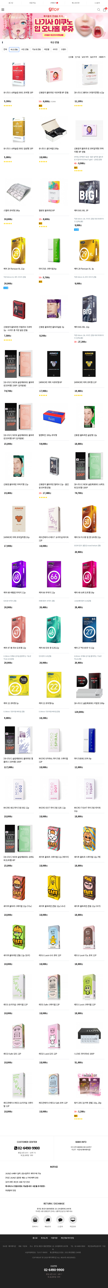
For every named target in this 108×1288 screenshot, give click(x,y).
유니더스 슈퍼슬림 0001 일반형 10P (18, 148)
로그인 (11, 3)
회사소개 (44, 1238)
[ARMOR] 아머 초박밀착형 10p (16, 537)
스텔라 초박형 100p (12, 210)
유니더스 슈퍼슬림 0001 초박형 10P (18, 92)
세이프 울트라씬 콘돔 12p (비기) (87, 906)
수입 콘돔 (25, 49)
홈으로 (35, 1238)
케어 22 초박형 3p (11, 703)
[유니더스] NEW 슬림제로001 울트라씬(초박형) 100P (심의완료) (19, 384)
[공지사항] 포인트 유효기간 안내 (17, 1182)
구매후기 (54, 3)
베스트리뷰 (75, 3)
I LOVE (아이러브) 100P (84, 1053)
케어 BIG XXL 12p (81, 326)
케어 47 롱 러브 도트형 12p (15, 647)
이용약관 (54, 1238)
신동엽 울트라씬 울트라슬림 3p (51, 326)
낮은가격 (85, 57)
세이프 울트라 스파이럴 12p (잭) (87, 856)
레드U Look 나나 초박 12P (50, 955)
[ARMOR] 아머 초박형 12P (85, 382)
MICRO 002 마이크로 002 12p (16, 807)
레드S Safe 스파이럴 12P (49, 1004)
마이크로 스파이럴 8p (48, 268)
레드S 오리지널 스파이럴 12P (16, 1004)
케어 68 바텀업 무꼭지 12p (14, 592)
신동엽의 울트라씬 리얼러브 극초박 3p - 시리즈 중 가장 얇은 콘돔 (18, 328)
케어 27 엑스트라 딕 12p (84, 647)
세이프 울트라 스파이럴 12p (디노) (18, 906)
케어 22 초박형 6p (46, 703)
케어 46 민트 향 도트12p (49, 647)
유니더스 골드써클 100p (49, 148)
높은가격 (93, 57)
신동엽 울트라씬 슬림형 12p (85, 435)
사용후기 (102, 57)
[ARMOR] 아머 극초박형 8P (50, 382)
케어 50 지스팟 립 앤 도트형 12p (87, 537)
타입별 (46, 49)
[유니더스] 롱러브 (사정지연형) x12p (89, 92)
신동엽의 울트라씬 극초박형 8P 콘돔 (53, 92)
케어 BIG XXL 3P (81, 210)
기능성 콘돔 (36, 49)
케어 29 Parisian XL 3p (84, 268)
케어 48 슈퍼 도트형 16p (84, 592)
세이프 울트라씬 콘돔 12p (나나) (52, 906)
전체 (5, 49)
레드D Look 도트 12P (48, 1053)
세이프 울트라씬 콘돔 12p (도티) (17, 955)
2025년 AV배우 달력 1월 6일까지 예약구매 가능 (23, 1173)
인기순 (77, 57)
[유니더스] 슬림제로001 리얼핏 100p (89, 703)
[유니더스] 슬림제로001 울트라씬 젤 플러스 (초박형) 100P (18, 760)
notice (54, 1166)
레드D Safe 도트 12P (12, 1053)
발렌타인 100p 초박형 (48, 435)
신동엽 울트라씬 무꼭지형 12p (16, 484)
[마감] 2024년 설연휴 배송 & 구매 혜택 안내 (21, 1177)
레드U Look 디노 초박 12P (85, 955)
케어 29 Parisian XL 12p (14, 268)
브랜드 (63, 49)
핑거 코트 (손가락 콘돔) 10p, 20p (87, 1102)
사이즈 (55, 49)
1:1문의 (97, 3)
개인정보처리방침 (67, 1238)
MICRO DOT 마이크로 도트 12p (52, 807)
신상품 (70, 57)
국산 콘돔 (14, 49)
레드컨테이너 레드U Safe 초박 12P (53, 1102)
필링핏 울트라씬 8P (47, 210)
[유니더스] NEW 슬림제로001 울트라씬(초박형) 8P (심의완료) (19, 437)
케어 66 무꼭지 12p (47, 592)
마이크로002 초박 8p (82, 758)
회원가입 (32, 3)
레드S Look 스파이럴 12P (85, 1004)
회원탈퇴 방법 (10, 1190)
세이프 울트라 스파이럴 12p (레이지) (54, 856)
